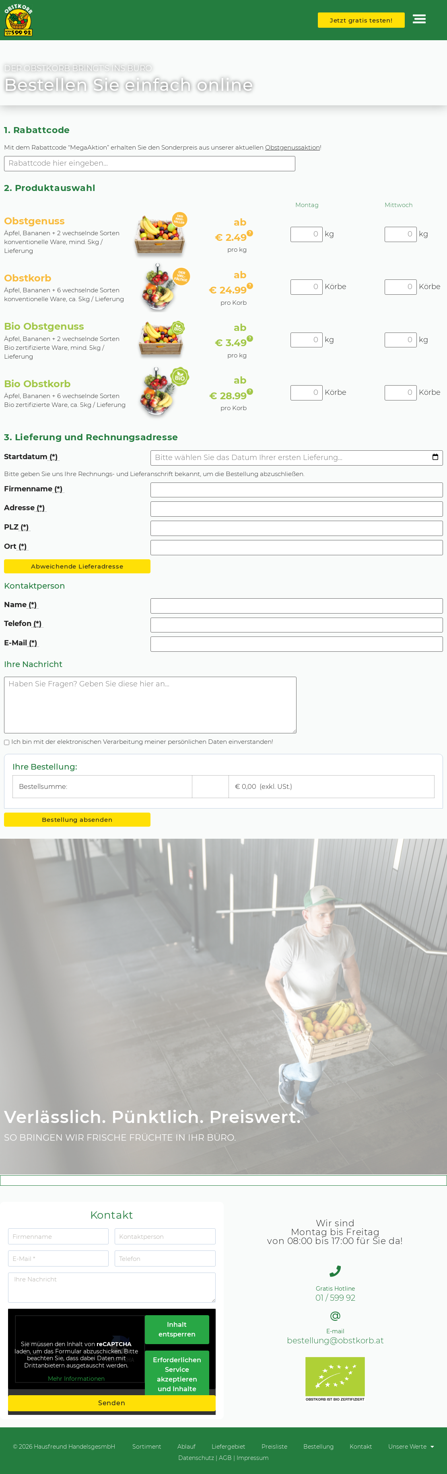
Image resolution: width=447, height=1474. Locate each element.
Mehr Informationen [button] (76, 1378)
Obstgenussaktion (292, 147)
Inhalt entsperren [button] (177, 1329)
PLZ (17, 527)
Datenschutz (196, 1458)
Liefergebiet (228, 1446)
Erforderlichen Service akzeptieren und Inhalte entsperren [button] (177, 1379)
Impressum (253, 1458)
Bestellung (318, 1446)
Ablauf (186, 1446)
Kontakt (361, 1446)
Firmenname (34, 489)
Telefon (23, 624)
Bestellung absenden (77, 819)
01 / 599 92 (335, 1298)
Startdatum (32, 457)
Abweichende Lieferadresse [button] (77, 566)
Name (21, 605)
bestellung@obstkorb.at (335, 1340)
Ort (16, 546)
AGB (225, 1458)
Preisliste (274, 1446)
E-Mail (21, 643)
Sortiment (146, 1446)
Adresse (25, 508)
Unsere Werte (412, 1447)
